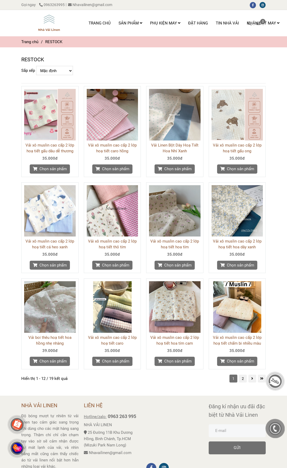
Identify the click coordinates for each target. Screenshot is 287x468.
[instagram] (263, 5)
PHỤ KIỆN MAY (165, 23)
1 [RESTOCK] (233, 378)
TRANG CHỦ (100, 23)
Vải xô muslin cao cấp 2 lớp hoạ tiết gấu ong (237, 148)
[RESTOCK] (48, 23)
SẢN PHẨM (130, 23)
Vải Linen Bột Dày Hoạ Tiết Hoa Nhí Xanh (174, 148)
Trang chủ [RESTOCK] (29, 41)
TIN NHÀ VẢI (227, 23)
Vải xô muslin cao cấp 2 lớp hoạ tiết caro (112, 340)
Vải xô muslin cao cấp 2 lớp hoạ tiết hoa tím (174, 244)
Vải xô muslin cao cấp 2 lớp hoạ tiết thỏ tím (112, 244)
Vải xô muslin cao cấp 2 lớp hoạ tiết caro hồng (112, 148)
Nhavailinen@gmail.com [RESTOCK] (90, 5)
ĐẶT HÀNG (198, 23)
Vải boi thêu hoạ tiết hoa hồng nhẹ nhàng (49, 340)
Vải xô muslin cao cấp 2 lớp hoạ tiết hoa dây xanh (237, 244)
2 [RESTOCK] (243, 378)
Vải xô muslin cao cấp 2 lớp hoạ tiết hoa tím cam (174, 340)
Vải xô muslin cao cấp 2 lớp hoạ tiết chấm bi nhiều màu (237, 340)
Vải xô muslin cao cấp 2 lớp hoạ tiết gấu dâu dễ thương (49, 148)
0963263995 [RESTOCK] (52, 5)
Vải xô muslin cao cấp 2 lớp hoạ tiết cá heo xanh (49, 244)
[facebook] (254, 5)
